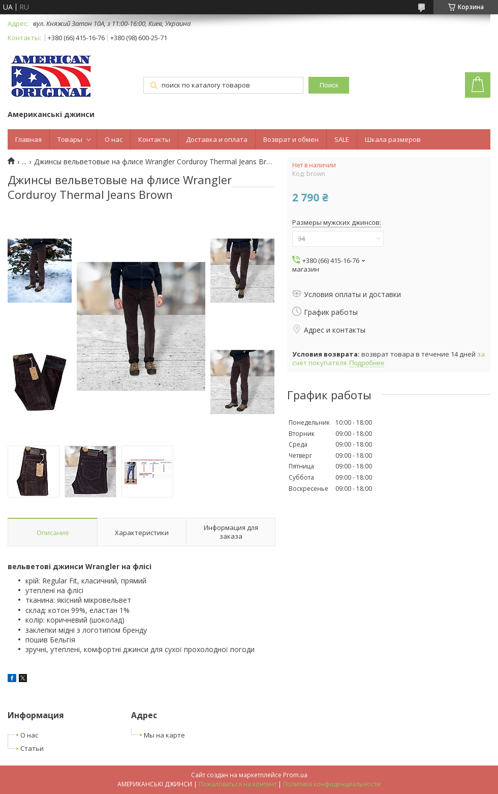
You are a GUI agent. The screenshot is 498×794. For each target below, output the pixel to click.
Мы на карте (164, 735)
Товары (69, 139)
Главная (28, 139)
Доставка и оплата (216, 139)
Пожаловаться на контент (237, 784)
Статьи (32, 748)
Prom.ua (295, 775)
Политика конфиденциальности (332, 784)
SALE (341, 139)
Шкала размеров (393, 139)
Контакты (154, 139)
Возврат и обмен (291, 139)
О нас (113, 139)
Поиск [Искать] (329, 85)
